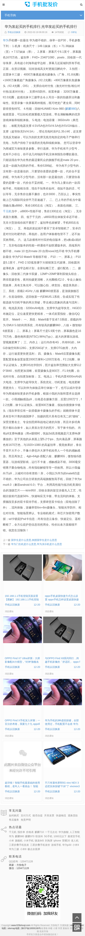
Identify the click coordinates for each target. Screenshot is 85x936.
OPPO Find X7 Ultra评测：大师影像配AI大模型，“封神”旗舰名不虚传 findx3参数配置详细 (22, 662)
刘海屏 (48, 840)
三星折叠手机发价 (40, 844)
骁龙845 (39, 840)
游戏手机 (56, 844)
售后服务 (14, 819)
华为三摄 (14, 849)
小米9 (75, 844)
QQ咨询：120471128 (21, 861)
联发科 (39, 836)
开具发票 (49, 815)
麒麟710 (39, 832)
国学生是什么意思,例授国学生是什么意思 (34, 540)
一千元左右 (51, 832)
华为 (6, 40)
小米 (11, 840)
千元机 (7, 211)
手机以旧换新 (14, 32)
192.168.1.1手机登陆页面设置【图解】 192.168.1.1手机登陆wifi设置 (22, 599)
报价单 (21, 832)
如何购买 (14, 815)
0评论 (74, 32)
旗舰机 (19, 840)
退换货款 (73, 815)
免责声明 (26, 819)
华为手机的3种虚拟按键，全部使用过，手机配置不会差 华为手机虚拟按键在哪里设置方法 (62, 724)
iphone (57, 840)
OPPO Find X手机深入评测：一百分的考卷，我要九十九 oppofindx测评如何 (22, 724)
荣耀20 (66, 840)
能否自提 (38, 815)
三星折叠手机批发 (19, 844)
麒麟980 (70, 108)
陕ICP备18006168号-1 (32, 928)
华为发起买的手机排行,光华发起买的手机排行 (41, 26)
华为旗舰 (64, 832)
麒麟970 (29, 836)
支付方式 (26, 815)
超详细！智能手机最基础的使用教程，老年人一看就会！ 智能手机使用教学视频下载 (22, 786)
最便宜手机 (74, 836)
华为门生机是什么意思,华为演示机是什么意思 (36, 544)
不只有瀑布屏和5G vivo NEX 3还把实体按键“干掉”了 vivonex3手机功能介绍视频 (62, 786)
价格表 (30, 832)
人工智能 (75, 832)
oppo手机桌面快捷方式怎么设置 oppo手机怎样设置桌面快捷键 (62, 599)
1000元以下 (60, 836)
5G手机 (48, 836)
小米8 (23, 849)
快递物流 (61, 815)
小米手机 (29, 840)
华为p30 (66, 844)
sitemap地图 (14, 928)
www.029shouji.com (20, 925)
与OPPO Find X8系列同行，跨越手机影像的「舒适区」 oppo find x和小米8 (62, 662)
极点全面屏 (34, 849)
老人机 (75, 840)
